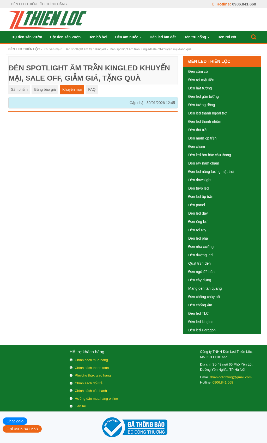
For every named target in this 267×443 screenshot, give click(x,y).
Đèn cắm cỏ (198, 71)
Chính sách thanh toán (92, 368)
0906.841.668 (244, 4)
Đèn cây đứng (199, 280)
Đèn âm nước (128, 37)
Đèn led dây (198, 213)
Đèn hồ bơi (97, 37)
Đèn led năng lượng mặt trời (211, 171)
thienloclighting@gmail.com (231, 377)
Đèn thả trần (198, 130)
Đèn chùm (196, 146)
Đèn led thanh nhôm (204, 121)
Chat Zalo (15, 421)
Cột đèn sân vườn (65, 37)
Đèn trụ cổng (197, 37)
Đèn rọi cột (226, 37)
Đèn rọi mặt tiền (201, 80)
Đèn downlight (199, 180)
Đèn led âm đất (163, 37)
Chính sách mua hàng (91, 360)
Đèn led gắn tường (203, 96)
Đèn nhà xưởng (201, 247)
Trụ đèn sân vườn (26, 37)
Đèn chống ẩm (200, 305)
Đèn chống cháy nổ (204, 297)
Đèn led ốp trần (200, 197)
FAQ (91, 89)
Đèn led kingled (201, 322)
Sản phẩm (19, 89)
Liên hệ (80, 406)
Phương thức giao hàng (93, 375)
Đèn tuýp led (198, 188)
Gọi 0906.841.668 (22, 429)
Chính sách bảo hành (91, 391)
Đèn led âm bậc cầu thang (209, 155)
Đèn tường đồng (201, 105)
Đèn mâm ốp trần (202, 138)
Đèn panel (196, 205)
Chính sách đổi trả (88, 383)
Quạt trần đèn (199, 263)
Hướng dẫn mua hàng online (96, 398)
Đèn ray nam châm (203, 163)
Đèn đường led (200, 255)
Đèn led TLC (198, 313)
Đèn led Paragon (202, 330)
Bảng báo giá (45, 89)
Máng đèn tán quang (205, 288)
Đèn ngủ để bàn (201, 272)
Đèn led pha (198, 238)
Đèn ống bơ (198, 222)
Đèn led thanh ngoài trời (207, 113)
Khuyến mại (72, 89)
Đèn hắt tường (200, 88)
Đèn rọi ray (197, 230)
